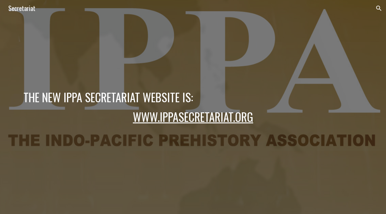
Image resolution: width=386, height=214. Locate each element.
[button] (379, 8)
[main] (193, 107)
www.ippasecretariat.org (193, 116)
